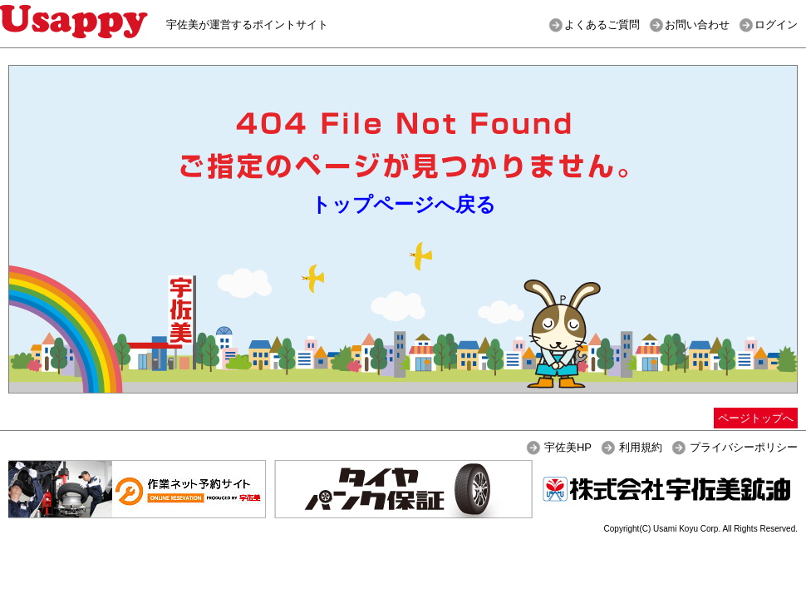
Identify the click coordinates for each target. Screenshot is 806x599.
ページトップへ (756, 418)
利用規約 (640, 447)
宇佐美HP (568, 447)
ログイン (776, 24)
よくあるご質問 (602, 24)
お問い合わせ (697, 24)
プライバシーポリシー (744, 447)
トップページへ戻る (403, 204)
